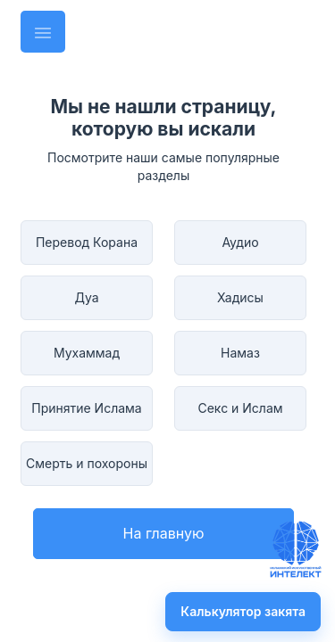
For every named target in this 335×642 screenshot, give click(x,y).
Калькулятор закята (243, 611)
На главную (164, 533)
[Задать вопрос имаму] (295, 549)
